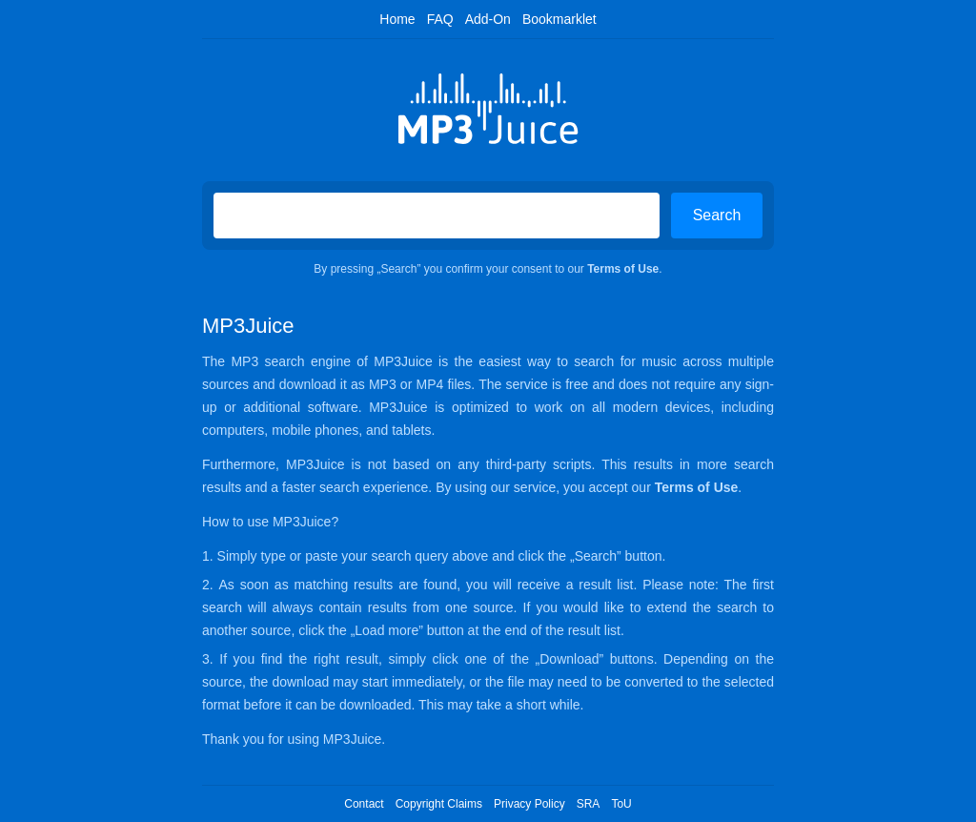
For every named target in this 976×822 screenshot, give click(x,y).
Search (717, 215)
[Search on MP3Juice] (437, 215)
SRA (588, 804)
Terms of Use (623, 269)
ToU (621, 804)
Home (397, 19)
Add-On (488, 19)
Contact (363, 804)
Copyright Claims (439, 804)
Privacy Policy (529, 804)
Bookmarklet (559, 19)
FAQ (440, 19)
